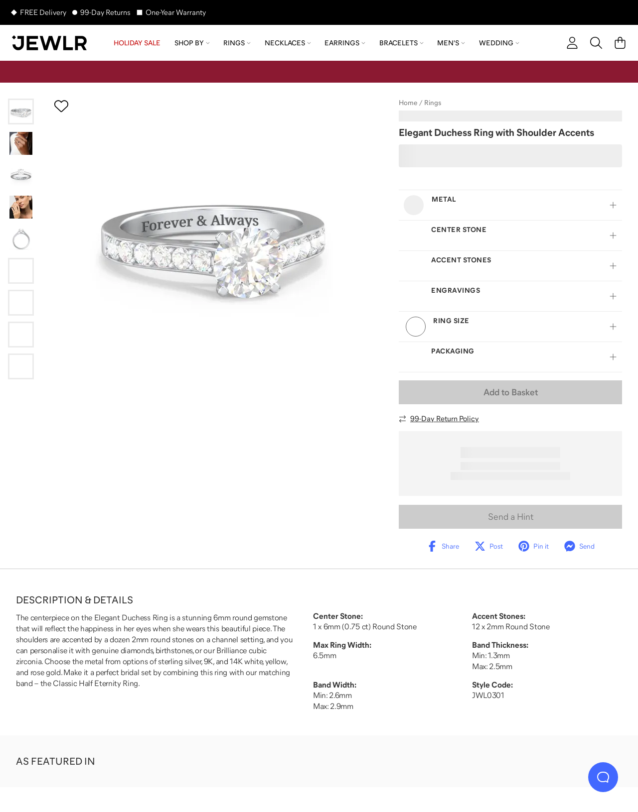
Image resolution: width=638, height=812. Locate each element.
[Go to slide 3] (21, 175)
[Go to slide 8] (21, 335)
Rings (432, 102)
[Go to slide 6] (21, 271)
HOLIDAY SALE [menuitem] (137, 42)
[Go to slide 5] (21, 239)
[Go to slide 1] (21, 111)
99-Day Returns (105, 12)
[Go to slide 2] (21, 143)
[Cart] (620, 43)
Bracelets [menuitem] (401, 42)
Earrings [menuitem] (344, 42)
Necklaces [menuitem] (288, 42)
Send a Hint (510, 516)
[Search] (596, 43)
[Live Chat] (603, 777)
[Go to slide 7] (21, 303)
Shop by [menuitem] (192, 42)
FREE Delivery (43, 12)
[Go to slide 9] (21, 366)
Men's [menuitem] (451, 42)
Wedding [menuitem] (499, 42)
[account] (572, 43)
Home (408, 102)
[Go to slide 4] (21, 207)
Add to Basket (510, 392)
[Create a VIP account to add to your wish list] (61, 106)
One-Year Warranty (176, 12)
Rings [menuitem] (237, 42)
